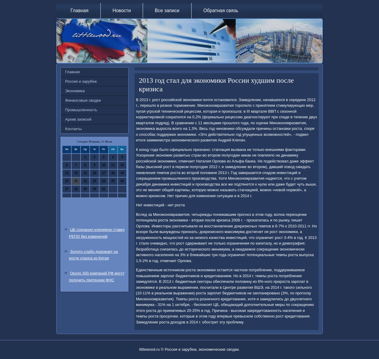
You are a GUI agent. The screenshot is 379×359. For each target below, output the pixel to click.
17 (103, 173)
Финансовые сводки (83, 100)
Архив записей (78, 119)
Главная (79, 10)
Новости (122, 10)
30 (94, 189)
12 (122, 165)
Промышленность (81, 110)
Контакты (73, 129)
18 (113, 173)
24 (103, 181)
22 (85, 181)
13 (66, 173)
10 (103, 165)
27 (66, 189)
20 (66, 181)
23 (94, 181)
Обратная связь (220, 10)
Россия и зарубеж (81, 81)
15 (85, 173)
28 (76, 189)
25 (113, 181)
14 (76, 173)
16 (94, 173)
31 (103, 189)
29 (85, 189)
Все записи (167, 10)
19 (122, 173)
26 (122, 181)
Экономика (75, 91)
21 (76, 181)
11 (113, 165)
